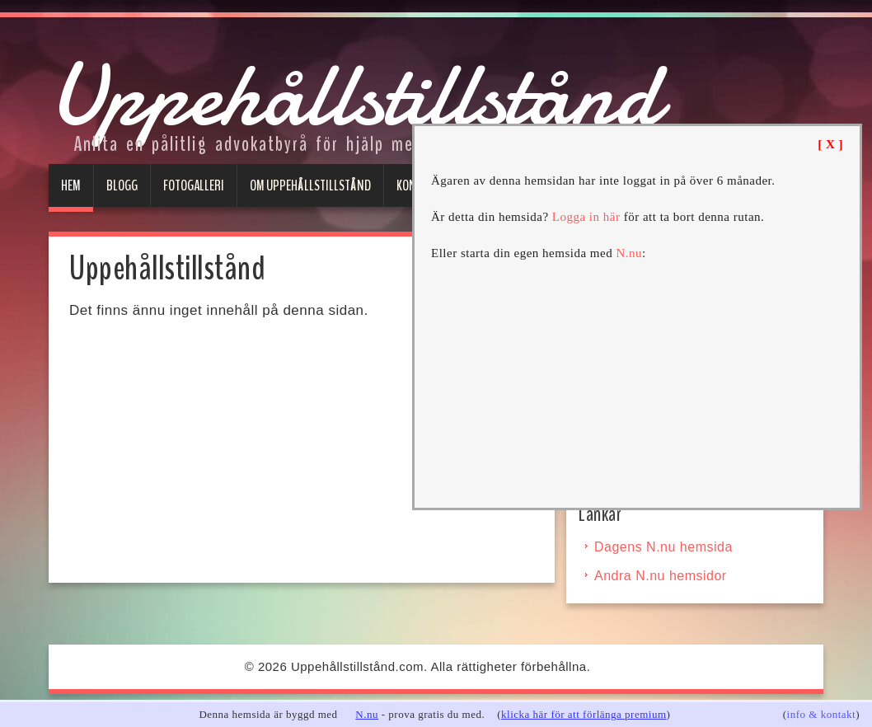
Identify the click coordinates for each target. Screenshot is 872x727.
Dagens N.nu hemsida (663, 547)
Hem (71, 185)
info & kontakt (821, 714)
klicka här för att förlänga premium (584, 714)
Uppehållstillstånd (354, 95)
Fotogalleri (193, 185)
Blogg (122, 185)
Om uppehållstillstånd (310, 185)
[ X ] (830, 144)
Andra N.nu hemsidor (660, 576)
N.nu (366, 714)
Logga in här (586, 216)
